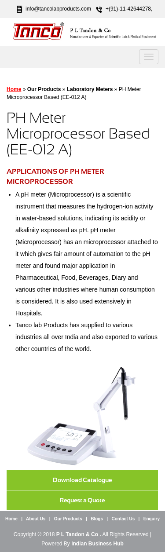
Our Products (68, 518)
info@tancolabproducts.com (58, 9)
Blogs (97, 518)
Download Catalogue (82, 479)
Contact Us (123, 518)
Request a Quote (82, 500)
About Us (35, 518)
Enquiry (151, 518)
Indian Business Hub (97, 544)
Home (14, 89)
